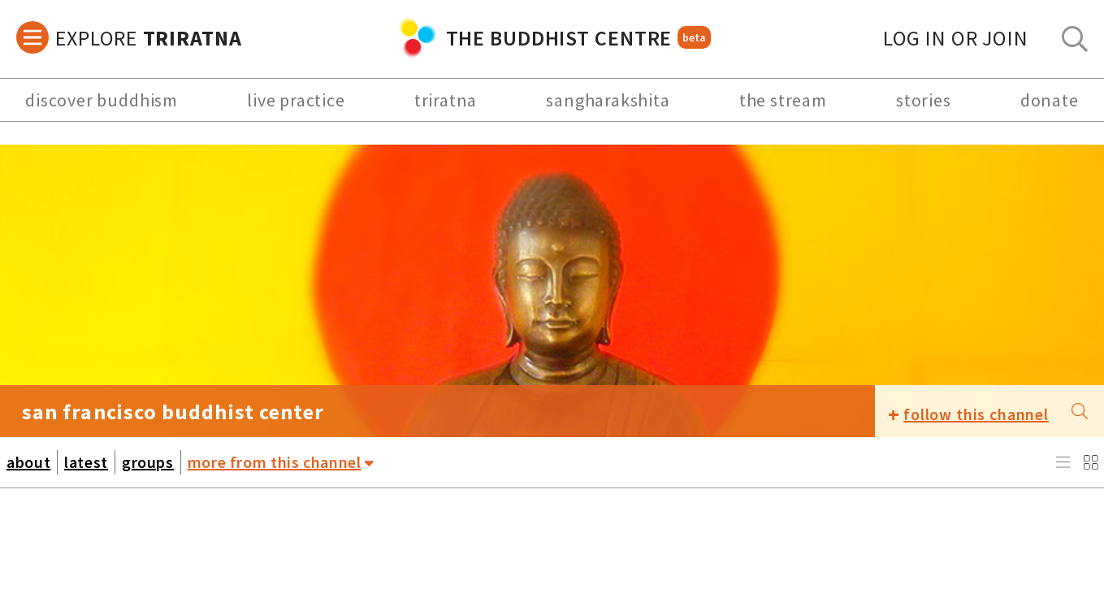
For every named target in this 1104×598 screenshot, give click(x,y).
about (28, 462)
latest (86, 462)
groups (148, 462)
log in (955, 38)
